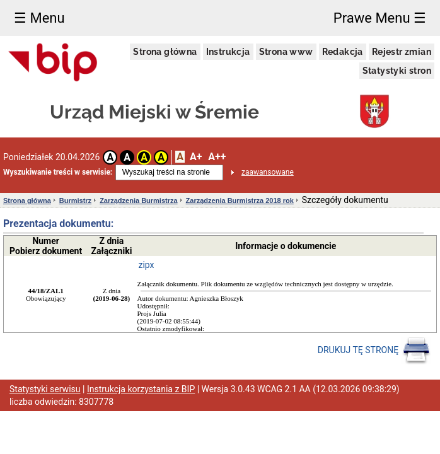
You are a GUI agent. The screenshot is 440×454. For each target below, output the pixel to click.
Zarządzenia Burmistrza (138, 200)
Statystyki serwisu (45, 389)
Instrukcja (228, 52)
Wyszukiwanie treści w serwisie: (57, 172)
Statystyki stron (396, 71)
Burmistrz (75, 200)
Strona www (286, 52)
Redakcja (342, 52)
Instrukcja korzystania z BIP (141, 389)
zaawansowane (267, 172)
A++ (217, 157)
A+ (196, 157)
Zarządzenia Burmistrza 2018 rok (240, 200)
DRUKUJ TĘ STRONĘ (374, 350)
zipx (146, 265)
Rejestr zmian (401, 52)
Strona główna (165, 52)
